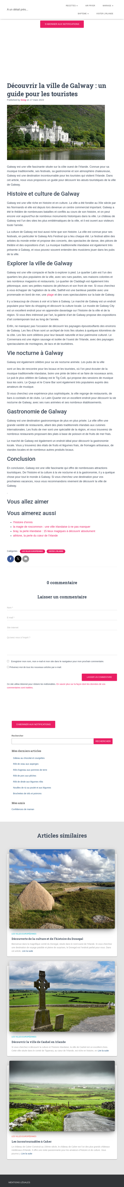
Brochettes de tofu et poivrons (27, 793)
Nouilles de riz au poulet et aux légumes (32, 787)
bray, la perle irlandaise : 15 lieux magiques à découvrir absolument (54, 531)
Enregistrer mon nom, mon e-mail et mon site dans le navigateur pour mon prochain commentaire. (57, 661)
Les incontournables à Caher (32, 1141)
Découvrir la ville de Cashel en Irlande (39, 1042)
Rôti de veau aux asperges (26, 764)
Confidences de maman (23, 809)
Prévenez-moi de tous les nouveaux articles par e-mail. (35, 667)
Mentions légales (19, 1182)
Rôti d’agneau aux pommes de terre (30, 770)
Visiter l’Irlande (104, 14)
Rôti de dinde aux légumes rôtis (28, 781)
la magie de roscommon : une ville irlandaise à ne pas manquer (51, 526)
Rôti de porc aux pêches (24, 775)
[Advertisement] (62, 52)
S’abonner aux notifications (62, 24)
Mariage (108, 6)
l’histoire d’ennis (23, 522)
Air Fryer (90, 6)
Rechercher (17, 735)
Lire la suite (27, 951)
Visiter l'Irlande (56, 551)
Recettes (72, 6)
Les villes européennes (32, 551)
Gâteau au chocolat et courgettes (29, 758)
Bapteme (83, 14)
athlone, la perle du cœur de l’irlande (35, 535)
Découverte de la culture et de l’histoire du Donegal (47, 939)
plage (50, 294)
